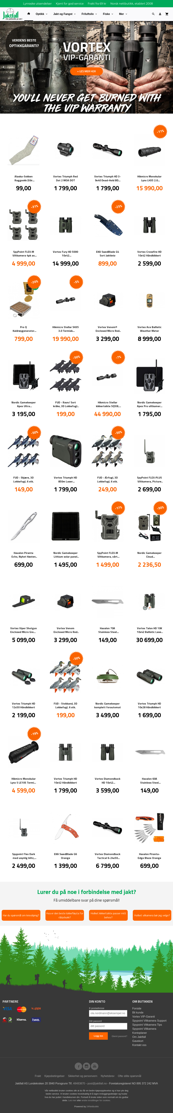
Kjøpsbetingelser (54, 1076)
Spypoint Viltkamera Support (149, 1020)
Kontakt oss (139, 1045)
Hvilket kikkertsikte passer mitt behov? (108, 915)
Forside (136, 1008)
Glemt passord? (119, 1036)
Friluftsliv (88, 14)
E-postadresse (96, 1008)
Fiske (106, 14)
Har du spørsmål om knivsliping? (21, 915)
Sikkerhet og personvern (82, 1076)
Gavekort (137, 1041)
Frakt (38, 1076)
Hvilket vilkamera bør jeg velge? (152, 915)
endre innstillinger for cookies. (96, 1100)
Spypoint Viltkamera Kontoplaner (144, 1030)
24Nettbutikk (92, 1106)
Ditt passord (95, 1021)
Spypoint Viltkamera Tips (147, 1024)
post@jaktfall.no (97, 1083)
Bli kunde (137, 1012)
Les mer (72, 1100)
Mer (121, 14)
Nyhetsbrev (107, 1076)
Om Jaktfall (139, 1036)
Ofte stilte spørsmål (129, 1076)
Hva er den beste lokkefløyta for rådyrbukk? (64, 915)
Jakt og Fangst (62, 14)
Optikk (40, 14)
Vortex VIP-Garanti (143, 1016)
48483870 (79, 1083)
